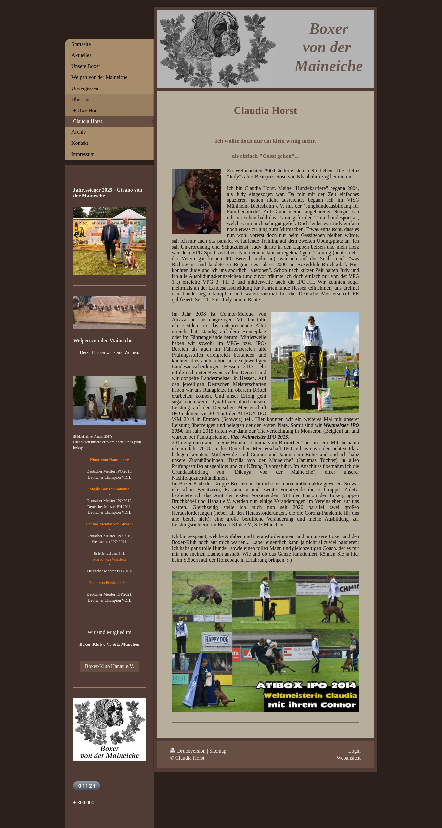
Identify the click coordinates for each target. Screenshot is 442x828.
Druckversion (188, 750)
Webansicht (349, 758)
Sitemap (217, 750)
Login (354, 750)
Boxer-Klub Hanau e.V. (109, 666)
